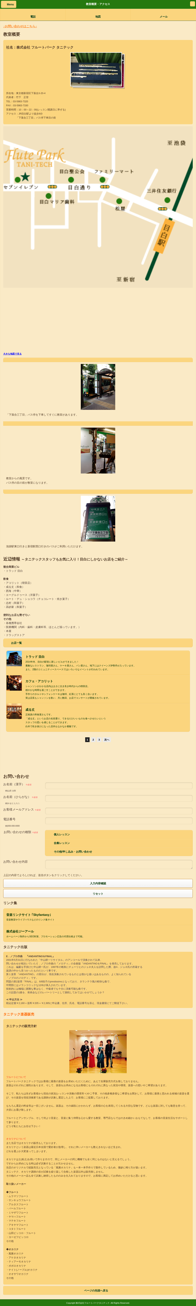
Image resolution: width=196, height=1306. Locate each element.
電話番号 (9, 819)
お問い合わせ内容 (15, 861)
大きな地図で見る (12, 353)
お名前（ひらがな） (20, 796)
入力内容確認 (98, 883)
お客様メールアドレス (22, 809)
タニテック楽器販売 (18, 1014)
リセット (98, 893)
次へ (106, 739)
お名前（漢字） (17, 784)
